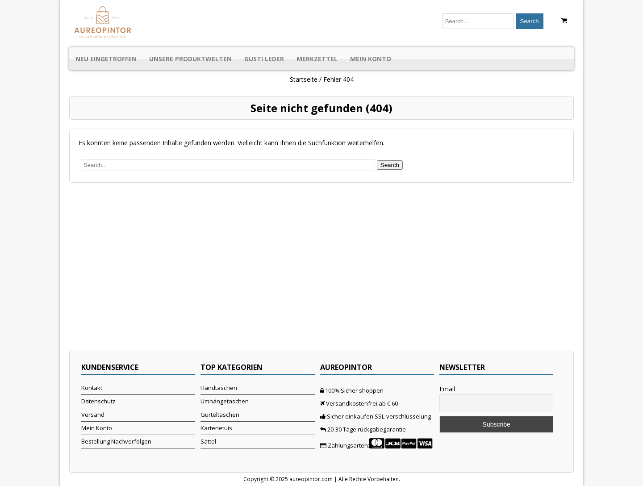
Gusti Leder (264, 58)
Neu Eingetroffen (106, 58)
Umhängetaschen (224, 401)
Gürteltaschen (219, 415)
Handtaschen (218, 388)
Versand (92, 415)
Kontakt (91, 388)
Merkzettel (317, 58)
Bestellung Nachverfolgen (116, 441)
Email (447, 389)
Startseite (303, 79)
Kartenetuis (216, 428)
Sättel (208, 441)
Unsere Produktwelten (190, 58)
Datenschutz (98, 401)
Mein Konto (370, 58)
